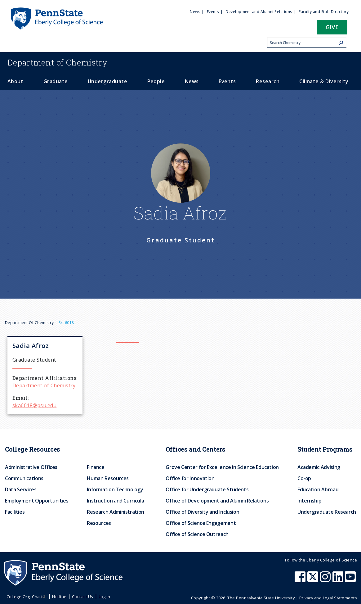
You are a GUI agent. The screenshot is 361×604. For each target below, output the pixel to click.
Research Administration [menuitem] (115, 511)
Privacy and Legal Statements (328, 598)
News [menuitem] (195, 11)
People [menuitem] (156, 81)
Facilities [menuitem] (15, 511)
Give (332, 27)
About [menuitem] (15, 81)
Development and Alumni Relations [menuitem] (258, 11)
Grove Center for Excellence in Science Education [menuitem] (222, 467)
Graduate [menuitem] (55, 81)
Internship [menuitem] (309, 500)
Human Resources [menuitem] (108, 478)
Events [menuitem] (213, 11)
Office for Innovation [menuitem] (190, 478)
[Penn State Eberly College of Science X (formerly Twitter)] (313, 580)
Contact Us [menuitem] (82, 596)
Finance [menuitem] (95, 467)
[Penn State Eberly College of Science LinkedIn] (338, 580)
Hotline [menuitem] (59, 596)
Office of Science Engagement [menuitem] (201, 523)
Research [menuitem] (267, 81)
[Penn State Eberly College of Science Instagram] (326, 580)
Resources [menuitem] (99, 523)
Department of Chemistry (29, 322)
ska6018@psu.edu (34, 405)
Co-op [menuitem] (304, 478)
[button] (332, 29)
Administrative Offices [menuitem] (31, 467)
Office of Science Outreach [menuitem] (197, 534)
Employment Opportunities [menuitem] (36, 500)
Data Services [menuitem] (20, 489)
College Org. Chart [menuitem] (27, 596)
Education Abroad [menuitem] (317, 489)
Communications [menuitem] (24, 478)
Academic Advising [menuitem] (318, 467)
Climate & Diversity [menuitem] (323, 81)
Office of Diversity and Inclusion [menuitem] (202, 511)
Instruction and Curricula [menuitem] (115, 500)
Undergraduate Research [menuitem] (326, 511)
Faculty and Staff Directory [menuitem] (324, 11)
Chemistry (57, 62)
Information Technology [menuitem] (115, 489)
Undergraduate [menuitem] (107, 81)
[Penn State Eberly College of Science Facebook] (301, 580)
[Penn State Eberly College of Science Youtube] (351, 580)
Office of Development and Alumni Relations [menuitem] (217, 500)
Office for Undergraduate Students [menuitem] (207, 489)
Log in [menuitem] (104, 596)
